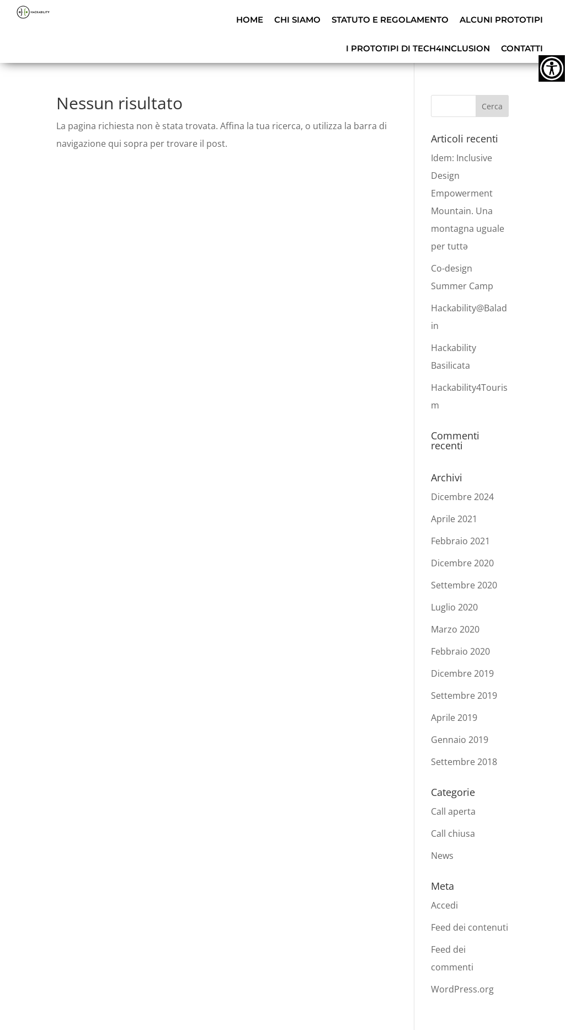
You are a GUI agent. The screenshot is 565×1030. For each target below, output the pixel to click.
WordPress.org (462, 989)
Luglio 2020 (454, 607)
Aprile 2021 (454, 519)
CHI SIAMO (297, 19)
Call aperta (453, 811)
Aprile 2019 (454, 718)
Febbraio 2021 (460, 541)
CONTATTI (522, 48)
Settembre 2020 (464, 585)
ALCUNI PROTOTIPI (501, 19)
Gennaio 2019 (459, 740)
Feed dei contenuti (469, 927)
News (442, 856)
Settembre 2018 (464, 762)
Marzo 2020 (455, 629)
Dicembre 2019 (462, 673)
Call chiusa (453, 833)
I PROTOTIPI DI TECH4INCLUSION (418, 48)
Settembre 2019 (464, 695)
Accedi (444, 905)
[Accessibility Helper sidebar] (552, 68)
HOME (249, 19)
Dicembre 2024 (462, 497)
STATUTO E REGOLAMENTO (390, 19)
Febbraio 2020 (460, 651)
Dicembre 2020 (462, 563)
